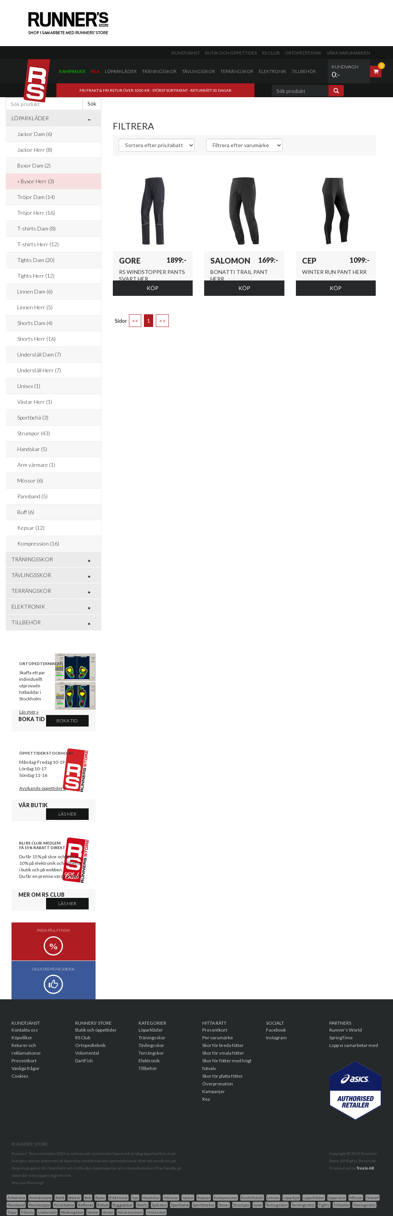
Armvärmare (40, 1197)
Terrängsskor (303, 1205)
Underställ (47, 1212)
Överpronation (217, 1084)
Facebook (276, 1030)
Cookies (20, 1076)
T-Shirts (27, 1212)
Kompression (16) (38, 543)
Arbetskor (16, 1197)
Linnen (273, 1197)
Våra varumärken (348, 53)
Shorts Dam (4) (35, 323)
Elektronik (272, 71)
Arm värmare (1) (36, 464)
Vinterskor (156, 1212)
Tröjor (12, 1212)
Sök (92, 103)
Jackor (187, 1197)
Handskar (151, 1197)
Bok (87, 1197)
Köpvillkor (22, 1037)
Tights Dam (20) (35, 260)
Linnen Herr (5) (35, 307)
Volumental (87, 1053)
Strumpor (241, 1205)
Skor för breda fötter (223, 1045)
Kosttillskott (252, 1197)
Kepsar (203, 1197)
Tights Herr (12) (35, 275)
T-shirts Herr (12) (38, 244)
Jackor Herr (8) (34, 149)
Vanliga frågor (26, 1068)
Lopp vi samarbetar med (353, 1045)
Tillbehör (304, 71)
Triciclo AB (365, 1168)
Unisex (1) (28, 386)
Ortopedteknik (303, 53)
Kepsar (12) (31, 527)
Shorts (142, 1205)
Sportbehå (180, 1205)
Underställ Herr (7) (39, 370)
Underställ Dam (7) (39, 354)
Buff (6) (25, 512)
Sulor (257, 1205)
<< (135, 320)
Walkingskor (72, 1212)
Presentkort (24, 1060)
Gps (135, 1197)
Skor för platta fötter (222, 1076)
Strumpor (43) (33, 433)
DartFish (84, 1060)
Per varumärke (217, 1037)
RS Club (271, 53)
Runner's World (345, 1030)
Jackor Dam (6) (34, 134)
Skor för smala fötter (223, 1053)
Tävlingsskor (198, 71)
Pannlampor (39, 1205)
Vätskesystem (130, 1212)
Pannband (16, 1205)
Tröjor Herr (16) (36, 212)
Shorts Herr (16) (36, 338)
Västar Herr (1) (34, 401)
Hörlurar (170, 1197)
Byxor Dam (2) (34, 165)
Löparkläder (121, 71)
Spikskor (159, 1205)
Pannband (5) (32, 496)
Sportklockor (204, 1205)
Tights (324, 1205)
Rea (95, 71)
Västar (108, 1212)
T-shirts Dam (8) (36, 228)
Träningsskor (159, 71)
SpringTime (341, 1037)
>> (162, 320)
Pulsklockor (64, 1205)
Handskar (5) (32, 449)
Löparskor (336, 1197)
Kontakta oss (25, 1030)
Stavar (223, 1205)
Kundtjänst (186, 53)
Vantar (93, 1212)
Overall (372, 1197)
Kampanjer (72, 71)
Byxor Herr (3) (37, 181)
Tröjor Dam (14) (36, 197)
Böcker (74, 1197)
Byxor (100, 1197)
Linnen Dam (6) (35, 291)
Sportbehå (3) (32, 417)
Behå (59, 1197)
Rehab (103, 1205)
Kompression (225, 1197)
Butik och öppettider (231, 53)
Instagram (276, 1037)
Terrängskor (236, 71)
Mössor (355, 1197)
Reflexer (85, 1205)
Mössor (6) (30, 480)
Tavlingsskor (277, 1205)
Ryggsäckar (122, 1205)
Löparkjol (291, 1197)
